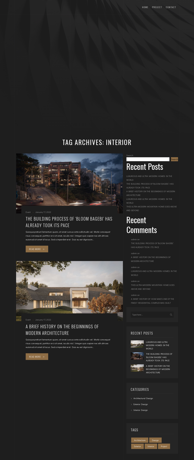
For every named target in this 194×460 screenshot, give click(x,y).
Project (157, 7)
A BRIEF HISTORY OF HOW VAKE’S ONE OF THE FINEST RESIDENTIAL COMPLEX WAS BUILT (152, 300)
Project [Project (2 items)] (164, 446)
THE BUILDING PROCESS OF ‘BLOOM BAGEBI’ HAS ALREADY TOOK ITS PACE (69, 221)
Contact (171, 7)
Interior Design (140, 410)
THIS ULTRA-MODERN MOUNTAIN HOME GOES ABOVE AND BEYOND (151, 208)
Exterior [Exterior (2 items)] (137, 446)
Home (145, 7)
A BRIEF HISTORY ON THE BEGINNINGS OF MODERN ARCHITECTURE (62, 329)
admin (134, 239)
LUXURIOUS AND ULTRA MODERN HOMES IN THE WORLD (149, 178)
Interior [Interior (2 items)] (151, 446)
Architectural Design (143, 398)
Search (129, 155)
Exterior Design (140, 404)
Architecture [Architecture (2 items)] (139, 440)
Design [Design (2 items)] (155, 440)
